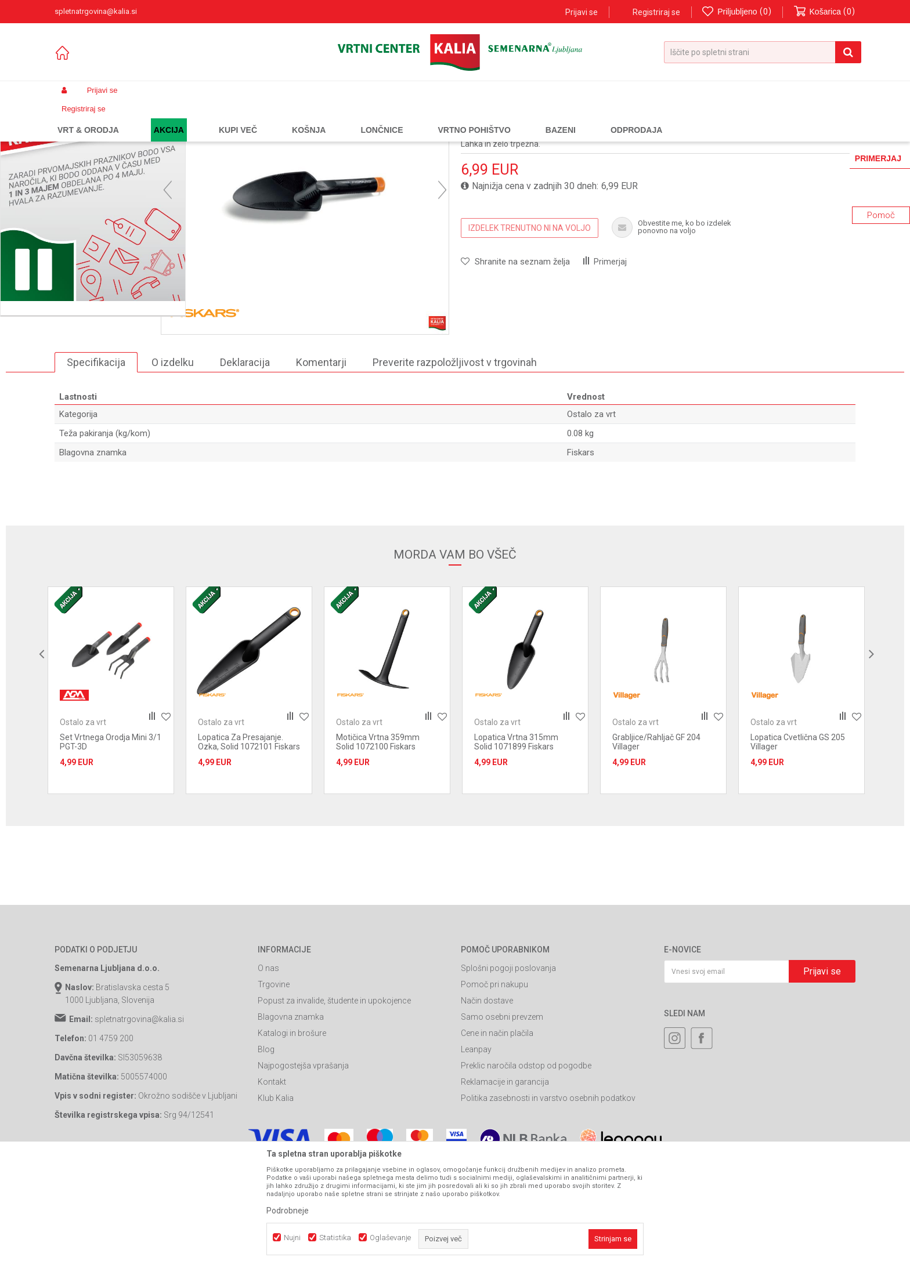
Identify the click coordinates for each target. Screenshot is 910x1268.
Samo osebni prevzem (502, 1121)
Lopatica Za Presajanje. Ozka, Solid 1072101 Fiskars (249, 847)
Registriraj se (656, 12)
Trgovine (274, 1089)
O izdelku (172, 467)
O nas (268, 1073)
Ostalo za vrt (329, 118)
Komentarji (321, 467)
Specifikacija (96, 467)
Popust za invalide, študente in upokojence (334, 1105)
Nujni (292, 1237)
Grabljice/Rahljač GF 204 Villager (656, 847)
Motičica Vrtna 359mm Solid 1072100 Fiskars (378, 847)
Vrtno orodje (211, 118)
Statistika (335, 1237)
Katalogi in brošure (292, 1138)
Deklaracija (245, 467)
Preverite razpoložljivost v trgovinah (455, 467)
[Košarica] (824, 12)
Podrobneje (287, 1210)
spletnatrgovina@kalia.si (139, 1124)
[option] (104, 360)
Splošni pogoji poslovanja (508, 1073)
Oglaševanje (390, 1237)
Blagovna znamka (291, 1121)
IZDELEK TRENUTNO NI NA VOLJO (529, 332)
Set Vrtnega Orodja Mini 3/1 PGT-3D (110, 847)
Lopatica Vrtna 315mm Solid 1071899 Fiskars (516, 847)
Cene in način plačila (497, 1138)
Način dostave (487, 1105)
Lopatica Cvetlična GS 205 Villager (797, 847)
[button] (762, 52)
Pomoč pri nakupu (494, 1089)
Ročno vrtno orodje (270, 118)
